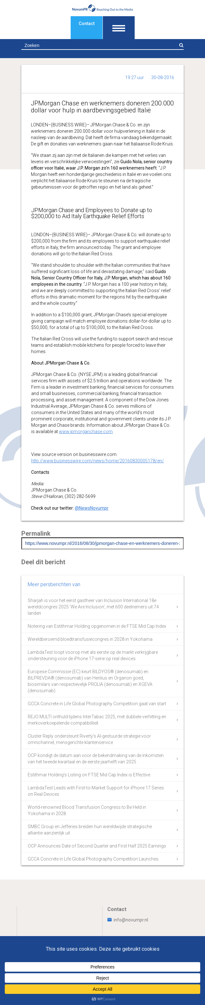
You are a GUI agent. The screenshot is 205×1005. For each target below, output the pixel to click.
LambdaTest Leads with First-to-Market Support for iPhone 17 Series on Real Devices (96, 791)
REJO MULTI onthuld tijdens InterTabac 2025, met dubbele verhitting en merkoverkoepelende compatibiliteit (97, 720)
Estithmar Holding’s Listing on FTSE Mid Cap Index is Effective (89, 774)
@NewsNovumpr (92, 508)
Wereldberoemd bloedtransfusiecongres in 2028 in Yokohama (90, 639)
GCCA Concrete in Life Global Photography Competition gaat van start (97, 703)
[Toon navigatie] (119, 27)
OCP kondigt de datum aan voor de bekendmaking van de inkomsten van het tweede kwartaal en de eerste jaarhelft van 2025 (96, 758)
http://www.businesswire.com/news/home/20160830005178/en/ (97, 460)
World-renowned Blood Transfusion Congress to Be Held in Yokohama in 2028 (87, 810)
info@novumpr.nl (127, 919)
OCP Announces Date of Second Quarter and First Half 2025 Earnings (97, 845)
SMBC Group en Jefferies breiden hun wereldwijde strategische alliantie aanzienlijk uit (90, 829)
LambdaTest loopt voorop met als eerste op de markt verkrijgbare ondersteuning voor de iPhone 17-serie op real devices (93, 655)
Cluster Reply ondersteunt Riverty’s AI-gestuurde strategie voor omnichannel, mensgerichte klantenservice (89, 739)
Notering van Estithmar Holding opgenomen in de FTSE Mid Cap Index (97, 626)
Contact (87, 23)
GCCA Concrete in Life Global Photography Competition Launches (93, 858)
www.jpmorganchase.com (86, 431)
